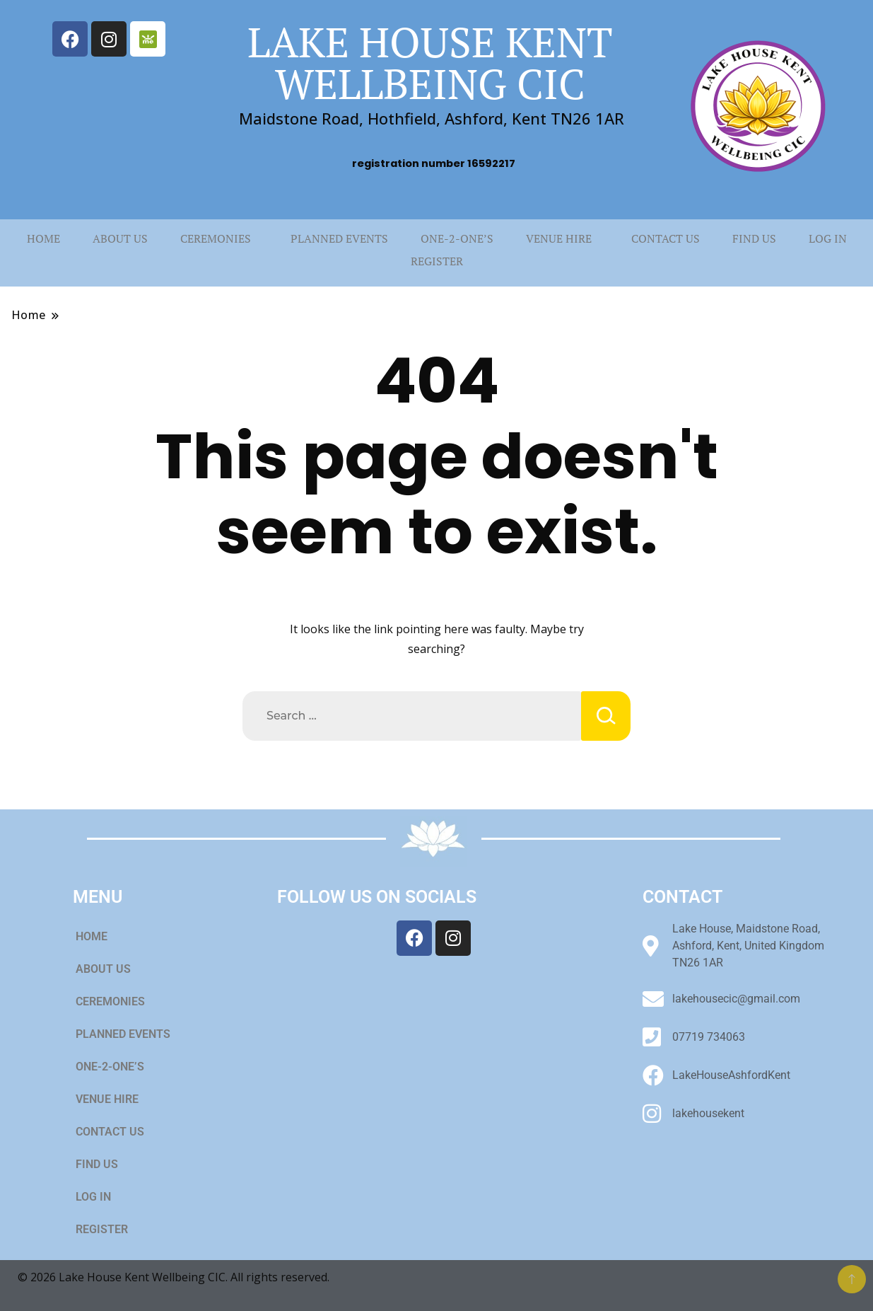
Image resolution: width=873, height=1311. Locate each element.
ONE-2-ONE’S (457, 238)
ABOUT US (120, 238)
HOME (43, 238)
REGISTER (437, 261)
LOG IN (828, 238)
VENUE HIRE (559, 238)
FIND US (754, 238)
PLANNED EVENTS (339, 238)
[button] (219, 238)
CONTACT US (665, 238)
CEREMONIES (215, 238)
